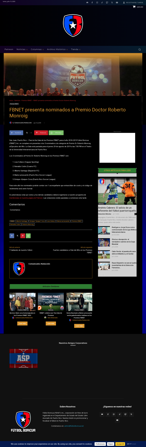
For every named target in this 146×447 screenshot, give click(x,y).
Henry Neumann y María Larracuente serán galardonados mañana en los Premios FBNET (79, 315)
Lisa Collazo (51, 221)
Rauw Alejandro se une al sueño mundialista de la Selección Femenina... (124, 265)
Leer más (22, 323)
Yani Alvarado (53, 318)
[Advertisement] (117, 148)
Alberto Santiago (21, 221)
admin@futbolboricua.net (74, 426)
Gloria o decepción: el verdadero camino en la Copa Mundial (123, 241)
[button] (139, 49)
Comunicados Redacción (23, 123)
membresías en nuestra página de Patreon (26, 198)
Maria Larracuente (63, 221)
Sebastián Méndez (104, 214)
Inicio (11, 100)
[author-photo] (13, 318)
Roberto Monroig (28, 224)
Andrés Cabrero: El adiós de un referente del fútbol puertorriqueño (117, 209)
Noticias (17, 100)
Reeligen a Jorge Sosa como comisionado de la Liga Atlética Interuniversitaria (124, 229)
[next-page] (103, 275)
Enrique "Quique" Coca (37, 221)
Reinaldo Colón (15, 224)
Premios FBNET (27, 100)
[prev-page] (99, 275)
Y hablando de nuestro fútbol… (21, 250)
